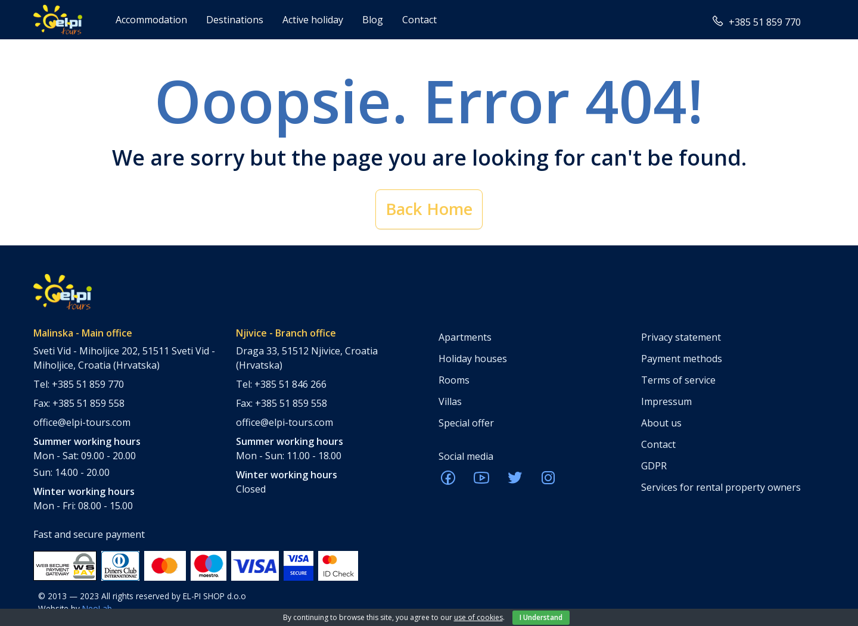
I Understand (541, 617)
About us (661, 422)
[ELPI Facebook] (448, 481)
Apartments (465, 337)
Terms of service (678, 380)
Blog (372, 19)
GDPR (654, 465)
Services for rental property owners (721, 487)
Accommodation (151, 19)
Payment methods (681, 358)
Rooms (454, 380)
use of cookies (478, 617)
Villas (450, 401)
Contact (419, 19)
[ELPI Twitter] (514, 481)
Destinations (234, 19)
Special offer (466, 422)
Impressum (666, 401)
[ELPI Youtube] (481, 481)
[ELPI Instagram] (548, 481)
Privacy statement (681, 337)
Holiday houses (473, 358)
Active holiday (312, 19)
